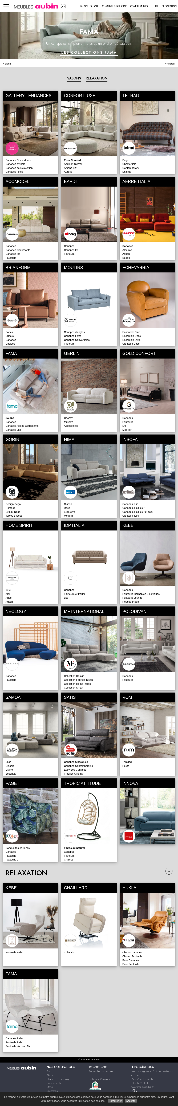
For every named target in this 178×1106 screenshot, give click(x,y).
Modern (68, 515)
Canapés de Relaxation (19, 167)
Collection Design (74, 675)
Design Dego (13, 503)
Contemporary (130, 167)
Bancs (9, 332)
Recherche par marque (101, 1071)
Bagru (125, 160)
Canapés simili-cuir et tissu (137, 511)
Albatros (127, 249)
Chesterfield (129, 163)
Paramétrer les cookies (143, 1079)
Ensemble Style (131, 339)
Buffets (10, 335)
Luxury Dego (13, 511)
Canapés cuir (130, 503)
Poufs (125, 765)
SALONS (74, 78)
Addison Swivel (73, 163)
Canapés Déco (131, 343)
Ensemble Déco (131, 335)
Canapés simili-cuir (133, 507)
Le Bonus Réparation (99, 1079)
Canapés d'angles (74, 332)
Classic (68, 503)
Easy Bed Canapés (75, 769)
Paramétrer (115, 1100)
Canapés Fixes (14, 171)
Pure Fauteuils (130, 964)
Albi (8, 593)
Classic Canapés (132, 952)
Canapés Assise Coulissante (22, 425)
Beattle (126, 257)
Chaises (10, 343)
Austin (9, 601)
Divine (9, 769)
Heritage (10, 507)
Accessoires (71, 425)
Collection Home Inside (77, 683)
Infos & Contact (139, 1083)
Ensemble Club (131, 332)
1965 (8, 589)
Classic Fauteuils (132, 956)
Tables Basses (14, 515)
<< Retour (170, 63)
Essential (11, 773)
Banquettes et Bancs (18, 847)
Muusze (68, 421)
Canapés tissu (130, 515)
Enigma (126, 171)
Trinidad (127, 761)
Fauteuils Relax (14, 952)
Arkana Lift (70, 167)
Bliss (8, 761)
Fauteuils (11, 257)
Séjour (94, 6)
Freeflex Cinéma (73, 773)
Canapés (11, 245)
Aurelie (68, 171)
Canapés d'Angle (15, 163)
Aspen (126, 253)
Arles (8, 597)
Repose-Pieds (130, 601)
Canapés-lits (13, 253)
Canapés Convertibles (18, 160)
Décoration (169, 6)
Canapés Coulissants (18, 249)
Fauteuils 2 (12, 859)
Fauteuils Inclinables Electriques (141, 593)
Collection (69, 952)
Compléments (139, 6)
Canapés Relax (14, 1038)
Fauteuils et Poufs (74, 593)
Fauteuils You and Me (18, 1046)
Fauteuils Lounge (132, 597)
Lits (124, 425)
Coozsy (68, 417)
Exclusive (69, 511)
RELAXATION (96, 78)
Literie (155, 6)
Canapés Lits (13, 429)
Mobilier (127, 429)
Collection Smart (73, 687)
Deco (67, 507)
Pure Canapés (130, 960)
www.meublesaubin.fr (142, 1087)
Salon (84, 6)
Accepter (131, 1100)
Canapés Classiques (76, 761)
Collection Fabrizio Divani (78, 679)
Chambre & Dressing (114, 6)
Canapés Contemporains (78, 765)
